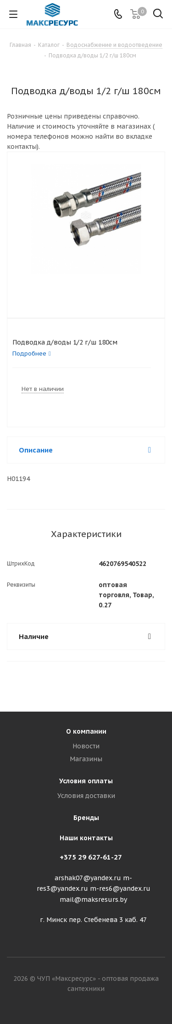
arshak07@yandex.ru (88, 878)
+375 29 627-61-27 (91, 857)
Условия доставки (86, 796)
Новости (86, 746)
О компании (86, 731)
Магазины (86, 759)
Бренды (86, 818)
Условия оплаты (86, 781)
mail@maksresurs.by (93, 899)
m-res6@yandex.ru (120, 889)
